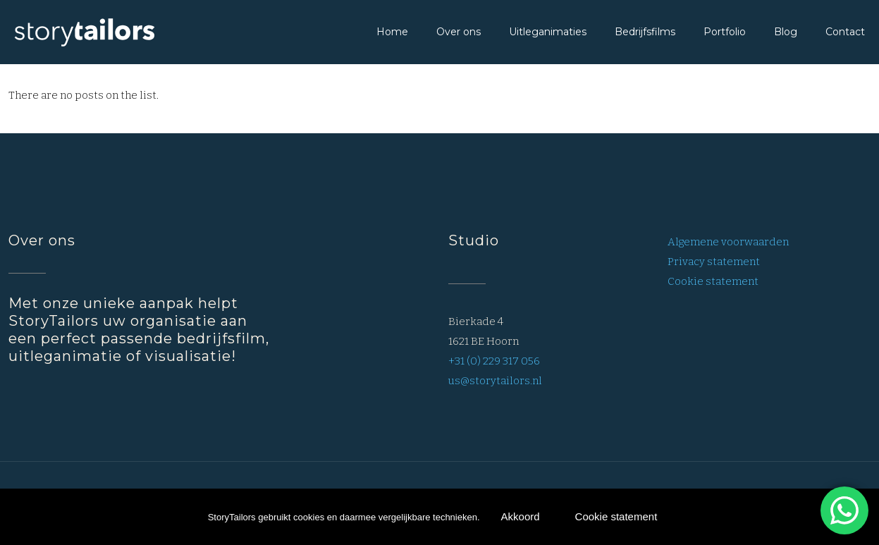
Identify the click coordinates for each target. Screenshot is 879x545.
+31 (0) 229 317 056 (494, 361)
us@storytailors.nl (495, 380)
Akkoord (520, 516)
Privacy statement (714, 261)
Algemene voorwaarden (728, 241)
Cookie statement (713, 281)
